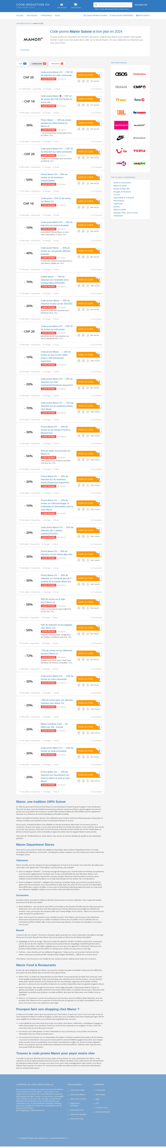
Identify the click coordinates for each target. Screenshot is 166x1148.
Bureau (116, 206)
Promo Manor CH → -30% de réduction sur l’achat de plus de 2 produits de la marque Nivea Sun (56, 578)
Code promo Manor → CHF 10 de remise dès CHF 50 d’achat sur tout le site (56, 99)
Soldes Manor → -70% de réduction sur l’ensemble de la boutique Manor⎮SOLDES (54, 280)
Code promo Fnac (77, 1110)
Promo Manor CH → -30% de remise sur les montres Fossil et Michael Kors (55, 430)
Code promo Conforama (75, 1104)
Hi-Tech (116, 195)
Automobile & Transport (123, 197)
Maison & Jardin (120, 185)
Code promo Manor (77, 1094)
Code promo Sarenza (78, 1099)
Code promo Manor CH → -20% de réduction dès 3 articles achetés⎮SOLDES (57, 530)
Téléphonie (118, 216)
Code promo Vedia (77, 1090)
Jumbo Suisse (124, 9)
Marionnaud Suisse (111, 9)
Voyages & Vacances (122, 192)
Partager (47, 89)
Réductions (57, 64)
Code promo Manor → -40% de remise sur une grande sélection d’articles (55, 251)
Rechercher (141, 5)
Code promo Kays (76, 1119)
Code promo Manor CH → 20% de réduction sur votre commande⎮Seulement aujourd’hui (57, 382)
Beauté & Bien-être (121, 189)
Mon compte (143, 15)
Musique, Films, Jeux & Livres (125, 213)
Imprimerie (118, 203)
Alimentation (118, 200)
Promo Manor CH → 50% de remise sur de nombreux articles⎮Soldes (54, 177)
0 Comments (96, 89)
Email (57, 89)
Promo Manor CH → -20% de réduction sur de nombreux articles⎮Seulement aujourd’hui (55, 479)
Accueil (20, 15)
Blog (57, 15)
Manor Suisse (99, 9)
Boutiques (32, 15)
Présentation (101, 1090)
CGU (97, 1103)
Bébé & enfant (119, 209)
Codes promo (39, 64)
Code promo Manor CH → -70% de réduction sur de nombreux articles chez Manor (57, 406)
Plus (51, 135)
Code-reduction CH (33, 4)
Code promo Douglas (78, 1114)
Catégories (46, 15)
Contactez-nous (102, 1107)
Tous (22, 64)
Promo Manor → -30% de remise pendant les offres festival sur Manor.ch (56, 123)
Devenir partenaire (103, 1112)
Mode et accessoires (122, 182)
